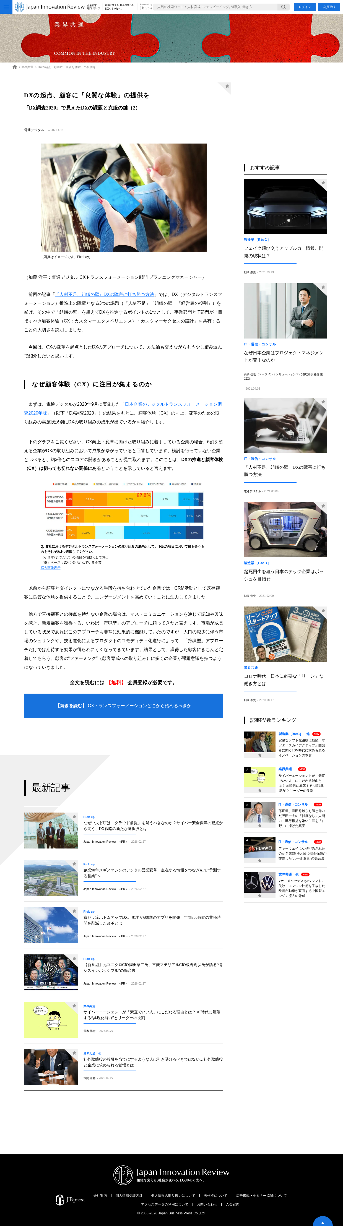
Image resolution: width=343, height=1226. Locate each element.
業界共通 (27, 67)
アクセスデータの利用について (164, 1204)
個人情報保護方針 (129, 1195)
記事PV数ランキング (273, 720)
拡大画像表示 (51, 568)
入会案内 (232, 1204)
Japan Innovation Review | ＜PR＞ (106, 841)
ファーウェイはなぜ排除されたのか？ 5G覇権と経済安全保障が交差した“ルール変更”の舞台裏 (303, 853)
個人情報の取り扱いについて (173, 1195)
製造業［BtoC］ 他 (294, 734)
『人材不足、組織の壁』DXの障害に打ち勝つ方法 (104, 294)
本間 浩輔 (90, 1078)
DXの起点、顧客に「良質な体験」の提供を (67, 67)
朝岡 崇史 (250, 272)
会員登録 (329, 7)
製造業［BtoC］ (259, 239)
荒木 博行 (90, 1030)
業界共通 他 (93, 1053)
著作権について (216, 1195)
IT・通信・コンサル (262, 344)
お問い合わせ (207, 1204)
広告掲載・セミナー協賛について (261, 1195)
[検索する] (283, 7)
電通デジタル (34, 130)
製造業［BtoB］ (259, 563)
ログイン (305, 7)
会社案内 (100, 1195)
